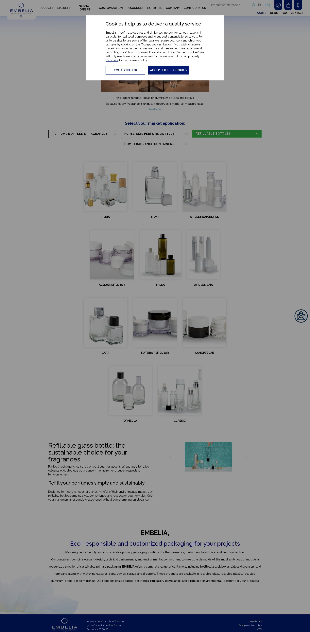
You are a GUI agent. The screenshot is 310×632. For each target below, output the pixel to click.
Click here (112, 60)
